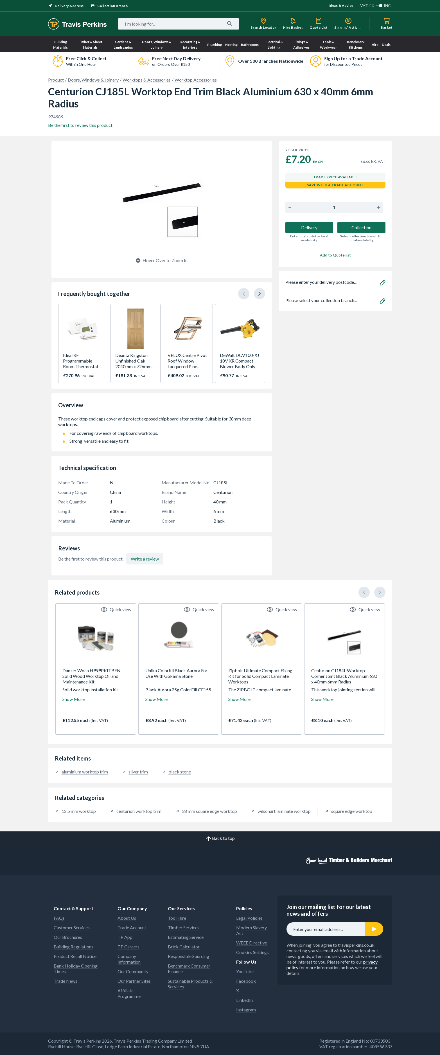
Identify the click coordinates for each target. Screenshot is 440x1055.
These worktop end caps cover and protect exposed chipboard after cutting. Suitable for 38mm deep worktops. (161, 421)
